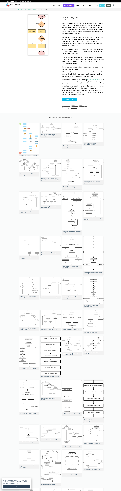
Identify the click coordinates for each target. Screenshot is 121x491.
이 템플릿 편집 (69, 99)
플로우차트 (35, 9)
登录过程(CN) (83, 106)
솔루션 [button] (85, 5)
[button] (59, 5)
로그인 (108, 5)
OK (16, 486)
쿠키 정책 (18, 481)
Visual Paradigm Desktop (25, 1)
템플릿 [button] (91, 5)
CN (76, 108)
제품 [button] (54, 5)
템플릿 (29, 9)
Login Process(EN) (66, 106)
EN (72, 108)
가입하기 (102, 5)
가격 (97, 5)
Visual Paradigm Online (94, 80)
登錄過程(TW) (75, 106)
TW (74, 108)
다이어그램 (23, 9)
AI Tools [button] (68, 5)
